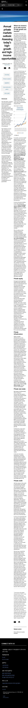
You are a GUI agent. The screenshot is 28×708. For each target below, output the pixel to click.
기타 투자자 (5, 667)
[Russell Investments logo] (4, 1)
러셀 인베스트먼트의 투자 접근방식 (11, 683)
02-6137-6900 (5, 659)
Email (3, 657)
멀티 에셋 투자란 (6, 673)
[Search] (26, 5)
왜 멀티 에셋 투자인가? (8, 677)
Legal (4, 696)
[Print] (9, 68)
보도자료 (4, 689)
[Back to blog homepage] (3, 9)
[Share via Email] (5, 68)
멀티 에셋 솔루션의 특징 (8, 675)
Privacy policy (6, 697)
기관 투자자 (5, 665)
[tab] (26, 1)
